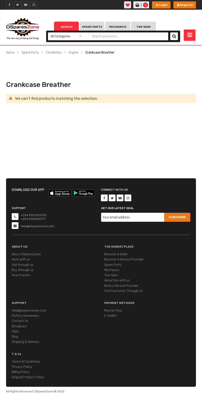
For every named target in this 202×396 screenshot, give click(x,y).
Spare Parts (92, 26)
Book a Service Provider (121, 286)
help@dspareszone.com (29, 310)
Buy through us (23, 270)
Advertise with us (117, 280)
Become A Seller (116, 254)
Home (10, 52)
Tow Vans (143, 26)
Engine (73, 52)
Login (163, 5)
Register (187, 5)
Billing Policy (21, 372)
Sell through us (22, 265)
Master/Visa (113, 310)
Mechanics (117, 26)
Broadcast (19, 326)
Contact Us (20, 321)
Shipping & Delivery (25, 342)
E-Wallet (110, 316)
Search (67, 26)
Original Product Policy (28, 377)
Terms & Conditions (26, 362)
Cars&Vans (54, 52)
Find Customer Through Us (123, 291)
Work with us (21, 259)
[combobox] (128, 36)
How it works (21, 275)
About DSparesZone (26, 254)
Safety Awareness (25, 316)
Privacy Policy (22, 367)
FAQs (15, 331)
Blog (15, 337)
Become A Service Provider (124, 259)
